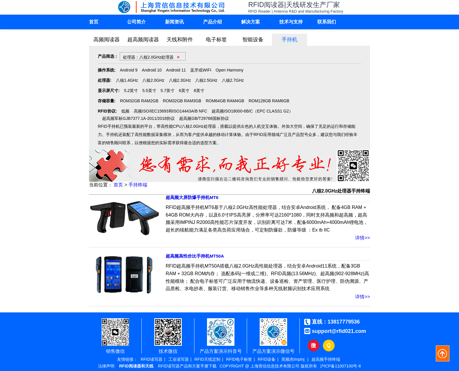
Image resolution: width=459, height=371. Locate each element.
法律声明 (106, 366)
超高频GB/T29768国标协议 (204, 118)
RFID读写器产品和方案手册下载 (187, 366)
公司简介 (136, 21)
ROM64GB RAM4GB (225, 100)
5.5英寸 (149, 90)
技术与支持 (291, 21)
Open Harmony (230, 70)
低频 (125, 111)
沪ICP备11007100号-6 (340, 366)
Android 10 (152, 70)
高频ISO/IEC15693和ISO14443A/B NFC (170, 111)
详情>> (362, 237)
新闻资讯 (174, 21)
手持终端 (138, 184)
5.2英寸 (131, 90)
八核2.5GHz (206, 80)
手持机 (289, 39)
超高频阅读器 (143, 39)
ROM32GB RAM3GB (182, 100)
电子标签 (216, 39)
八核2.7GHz (233, 80)
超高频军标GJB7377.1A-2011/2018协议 (138, 118)
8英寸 (199, 90)
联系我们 (326, 21)
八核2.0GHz (153, 80)
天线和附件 (180, 39)
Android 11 (176, 70)
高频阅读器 (106, 39)
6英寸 (184, 90)
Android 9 (129, 70)
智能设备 (252, 39)
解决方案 (250, 21)
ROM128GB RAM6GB (269, 100)
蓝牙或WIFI (200, 70)
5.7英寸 (167, 90)
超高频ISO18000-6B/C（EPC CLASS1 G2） (252, 111)
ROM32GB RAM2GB (139, 100)
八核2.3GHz (180, 80)
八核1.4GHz (127, 80)
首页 (93, 21)
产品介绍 (212, 21)
